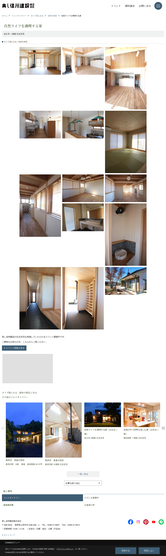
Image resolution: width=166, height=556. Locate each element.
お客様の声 (89, 504)
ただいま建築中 (91, 497)
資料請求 (130, 6)
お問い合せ (145, 6)
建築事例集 (8, 504)
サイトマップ (9, 535)
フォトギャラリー (11, 497)
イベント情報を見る (15, 348)
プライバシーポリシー (65, 549)
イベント (116, 6)
